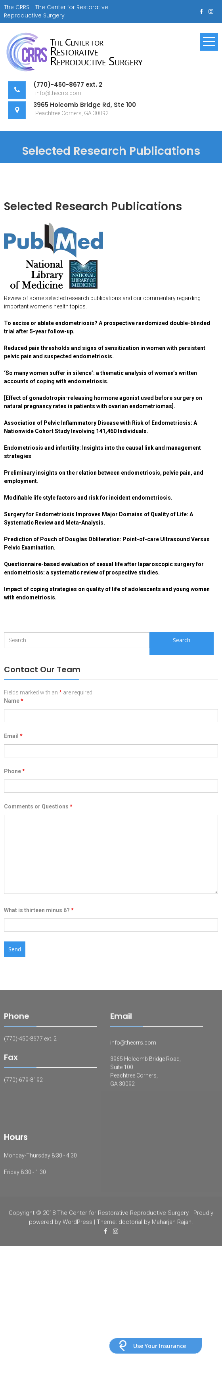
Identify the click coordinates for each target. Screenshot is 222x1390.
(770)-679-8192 (23, 1083)
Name (13, 701)
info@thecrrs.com (133, 1045)
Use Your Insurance (159, 1346)
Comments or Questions (38, 806)
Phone (14, 771)
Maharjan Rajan (171, 1225)
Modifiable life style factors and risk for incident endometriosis (87, 497)
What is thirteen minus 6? (39, 910)
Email (13, 736)
